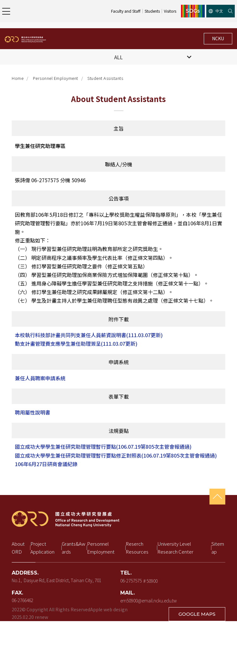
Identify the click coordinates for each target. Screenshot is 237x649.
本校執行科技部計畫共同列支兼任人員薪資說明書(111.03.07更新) (89, 335)
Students (152, 11)
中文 (216, 11)
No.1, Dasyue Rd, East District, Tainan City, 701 (56, 580)
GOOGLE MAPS (196, 614)
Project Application (42, 547)
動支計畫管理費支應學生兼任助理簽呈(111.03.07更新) (76, 343)
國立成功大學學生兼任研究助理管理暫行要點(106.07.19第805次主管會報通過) (103, 446)
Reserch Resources (137, 547)
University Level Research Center (175, 547)
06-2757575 (131, 580)
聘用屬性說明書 (32, 412)
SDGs (193, 11)
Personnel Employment (55, 78)
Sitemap (217, 547)
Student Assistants (105, 78)
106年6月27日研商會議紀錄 (46, 464)
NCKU (218, 38)
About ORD (19, 547)
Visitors (170, 11)
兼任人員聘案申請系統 (40, 378)
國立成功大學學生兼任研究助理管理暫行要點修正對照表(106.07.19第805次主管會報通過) (116, 455)
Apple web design (109, 609)
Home (17, 78)
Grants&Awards (73, 547)
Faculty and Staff (125, 11)
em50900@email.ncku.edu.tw (148, 600)
